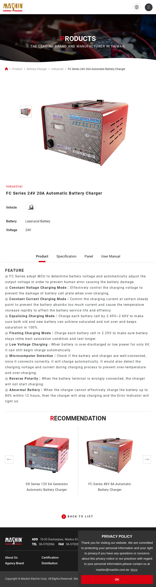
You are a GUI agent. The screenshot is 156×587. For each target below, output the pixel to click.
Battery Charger (37, 69)
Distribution (49, 563)
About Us (11, 557)
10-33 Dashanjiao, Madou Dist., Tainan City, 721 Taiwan (77, 539)
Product (17, 69)
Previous (9, 459)
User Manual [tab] (110, 261)
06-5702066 (46, 544)
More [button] (134, 569)
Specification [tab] (66, 261)
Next (147, 459)
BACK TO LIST (77, 516)
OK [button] (117, 579)
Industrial (57, 69)
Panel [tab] (88, 261)
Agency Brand (14, 563)
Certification (50, 557)
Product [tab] (42, 261)
